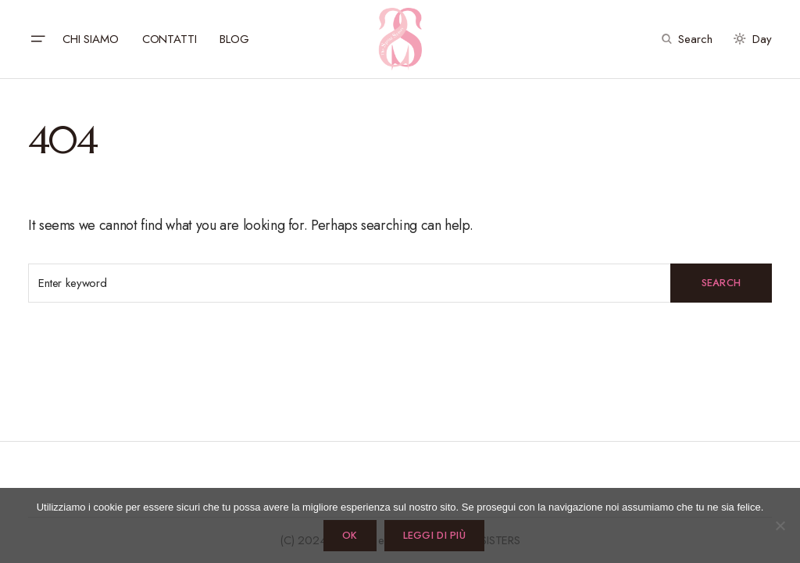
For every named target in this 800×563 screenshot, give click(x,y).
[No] (780, 525)
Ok (350, 535)
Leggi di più (434, 535)
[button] (37, 39)
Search (721, 282)
